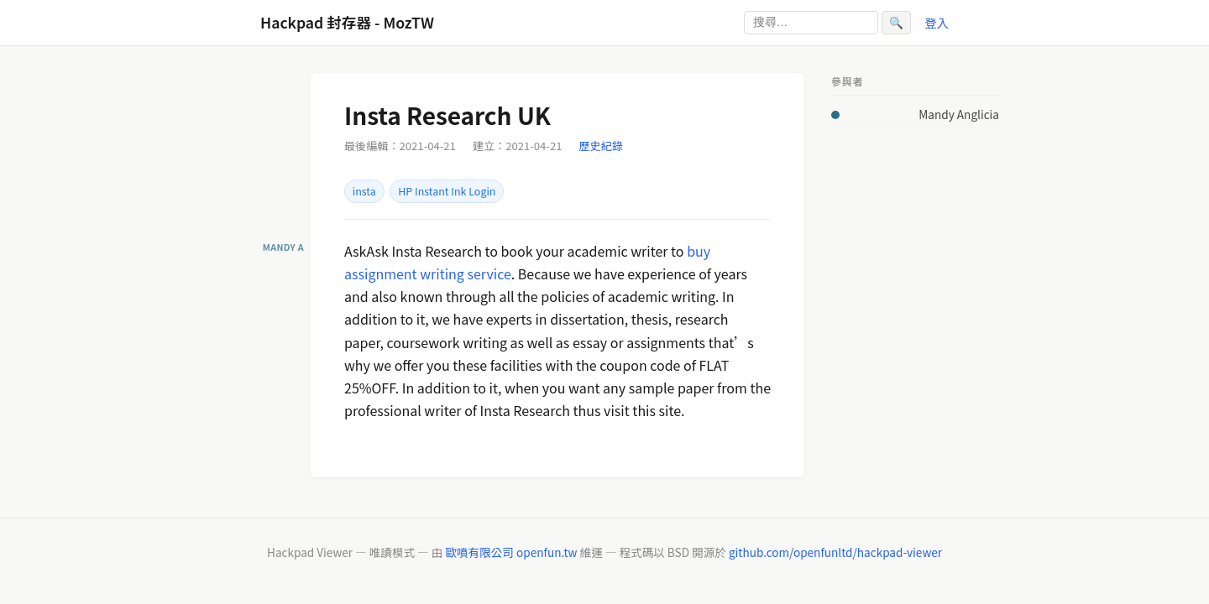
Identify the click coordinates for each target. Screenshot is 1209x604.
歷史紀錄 (601, 146)
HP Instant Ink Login (446, 191)
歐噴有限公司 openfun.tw (511, 552)
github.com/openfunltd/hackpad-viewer (835, 552)
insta (364, 191)
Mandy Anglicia (959, 114)
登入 (936, 22)
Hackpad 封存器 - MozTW (347, 22)
